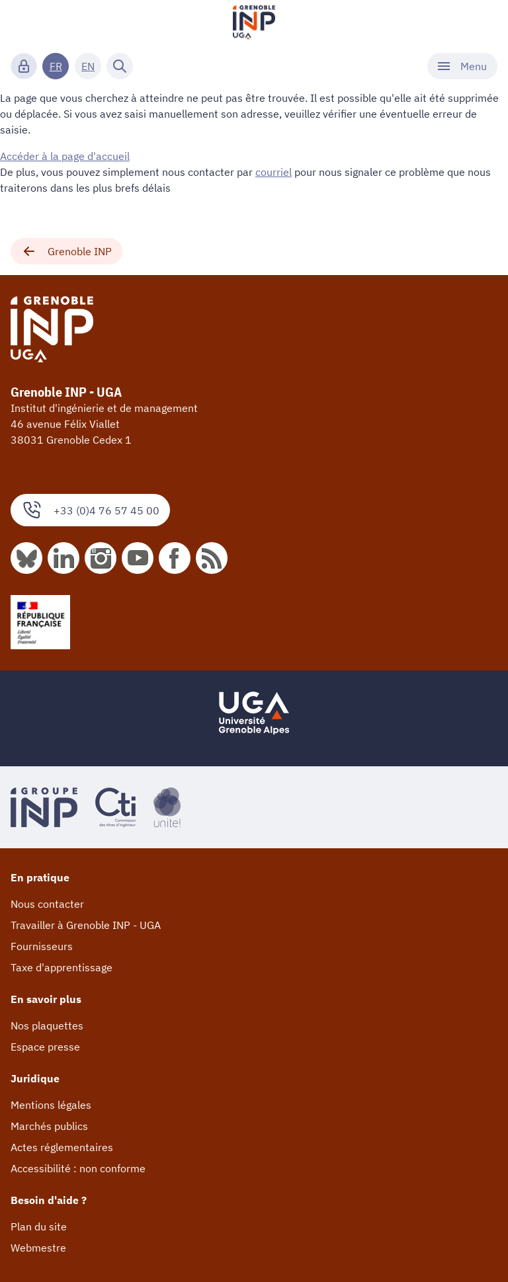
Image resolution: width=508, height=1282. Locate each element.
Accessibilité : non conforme (78, 1168)
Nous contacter (47, 903)
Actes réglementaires (62, 1147)
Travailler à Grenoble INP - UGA (86, 925)
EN (88, 66)
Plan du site (39, 1226)
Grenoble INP (66, 251)
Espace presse (45, 1046)
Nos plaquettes (47, 1025)
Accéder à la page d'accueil (65, 156)
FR (56, 66)
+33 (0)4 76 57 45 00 (90, 510)
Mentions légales (51, 1104)
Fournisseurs (42, 946)
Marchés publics (49, 1126)
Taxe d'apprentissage (61, 967)
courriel (273, 172)
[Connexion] (24, 66)
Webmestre (38, 1247)
